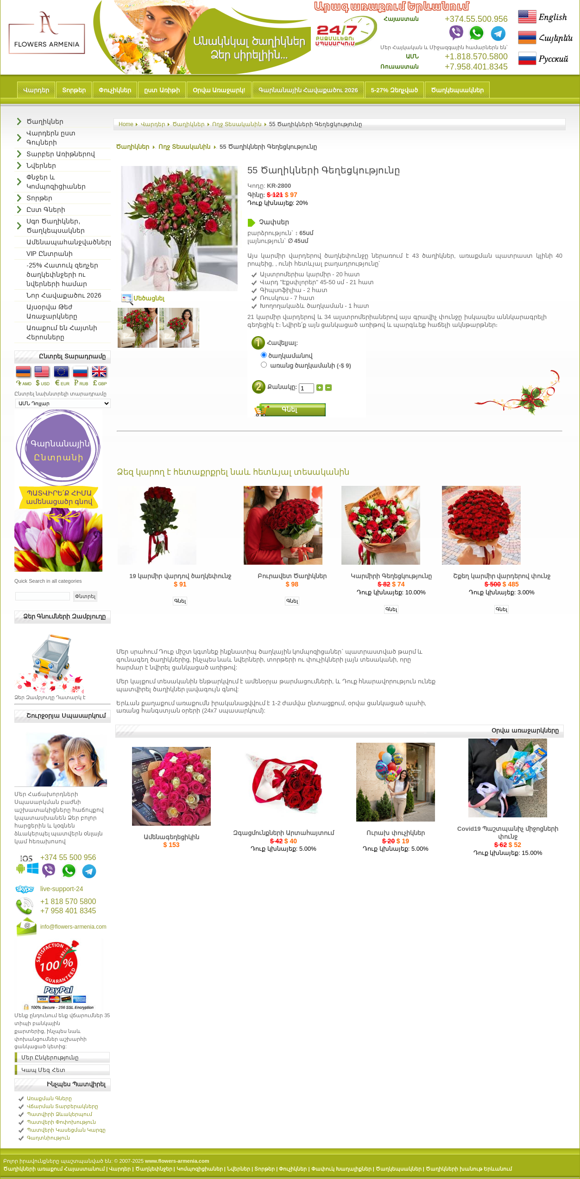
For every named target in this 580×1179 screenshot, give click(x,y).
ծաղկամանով (286, 355)
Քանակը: (283, 386)
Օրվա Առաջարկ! (219, 90)
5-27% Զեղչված (394, 90)
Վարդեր (36, 90)
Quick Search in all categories (48, 581)
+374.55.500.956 (476, 19)
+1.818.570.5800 (476, 56)
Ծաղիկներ (188, 124)
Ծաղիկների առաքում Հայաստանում (54, 1169)
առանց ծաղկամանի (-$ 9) (306, 365)
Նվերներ (238, 1169)
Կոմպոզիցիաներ (200, 1169)
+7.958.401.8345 (476, 66)
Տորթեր (74, 90)
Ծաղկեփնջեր (153, 1169)
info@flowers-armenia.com (73, 927)
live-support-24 (61, 888)
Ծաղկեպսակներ (457, 90)
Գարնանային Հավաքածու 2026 (308, 90)
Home (126, 124)
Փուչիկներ (115, 90)
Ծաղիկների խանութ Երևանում (469, 1169)
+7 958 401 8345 (68, 911)
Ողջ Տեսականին (237, 124)
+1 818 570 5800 (68, 901)
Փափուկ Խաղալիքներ (341, 1169)
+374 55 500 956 (68, 857)
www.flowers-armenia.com (177, 1161)
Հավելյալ (281, 342)
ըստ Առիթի (162, 90)
